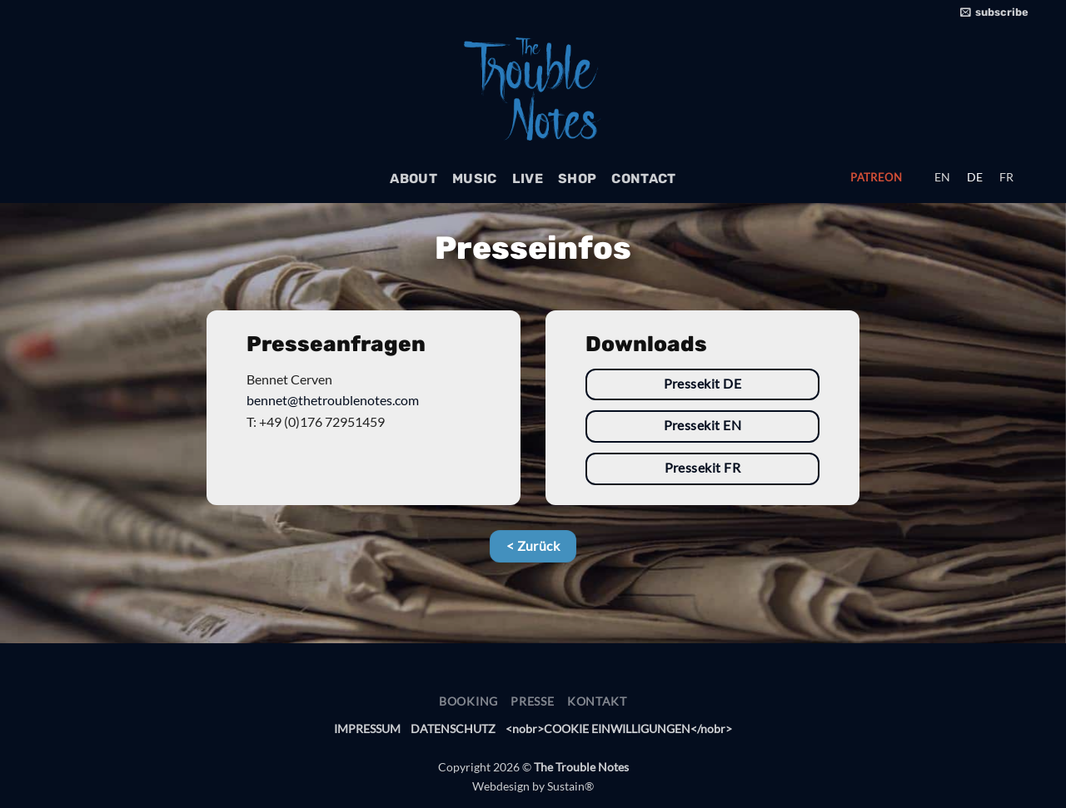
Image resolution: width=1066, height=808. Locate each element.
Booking (468, 701)
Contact (643, 178)
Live (527, 178)
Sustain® (570, 786)
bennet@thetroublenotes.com (333, 400)
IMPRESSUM (367, 728)
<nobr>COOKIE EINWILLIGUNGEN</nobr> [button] (619, 728)
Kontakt (597, 701)
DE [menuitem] (975, 177)
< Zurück (533, 545)
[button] (994, 12)
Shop (577, 178)
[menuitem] (942, 177)
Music (474, 178)
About (413, 178)
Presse (532, 701)
